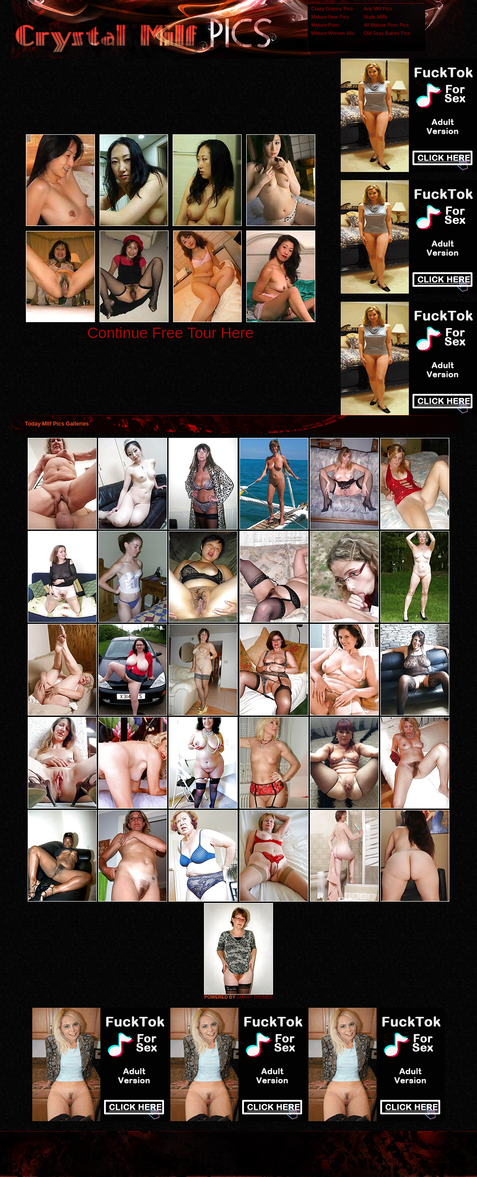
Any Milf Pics (377, 8)
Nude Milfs (375, 17)
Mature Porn (325, 25)
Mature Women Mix (332, 33)
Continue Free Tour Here (170, 332)
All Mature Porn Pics (386, 25)
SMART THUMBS (255, 997)
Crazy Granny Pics (332, 8)
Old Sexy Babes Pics (386, 33)
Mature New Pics (330, 17)
